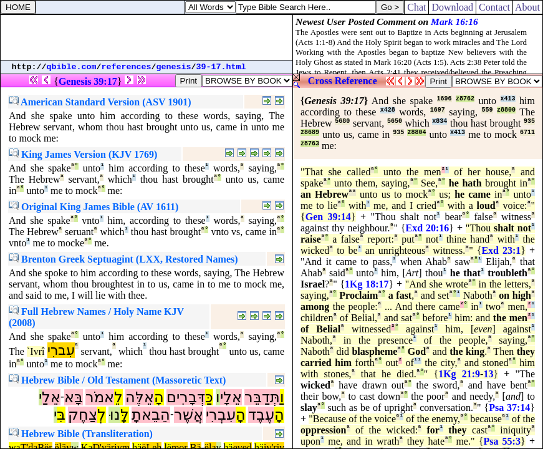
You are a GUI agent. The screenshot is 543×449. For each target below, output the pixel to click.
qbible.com (72, 67)
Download (452, 7)
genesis (173, 67)
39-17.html (221, 67)
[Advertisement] (146, 37)
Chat (416, 7)
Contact (494, 7)
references (126, 67)
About (527, 7)
